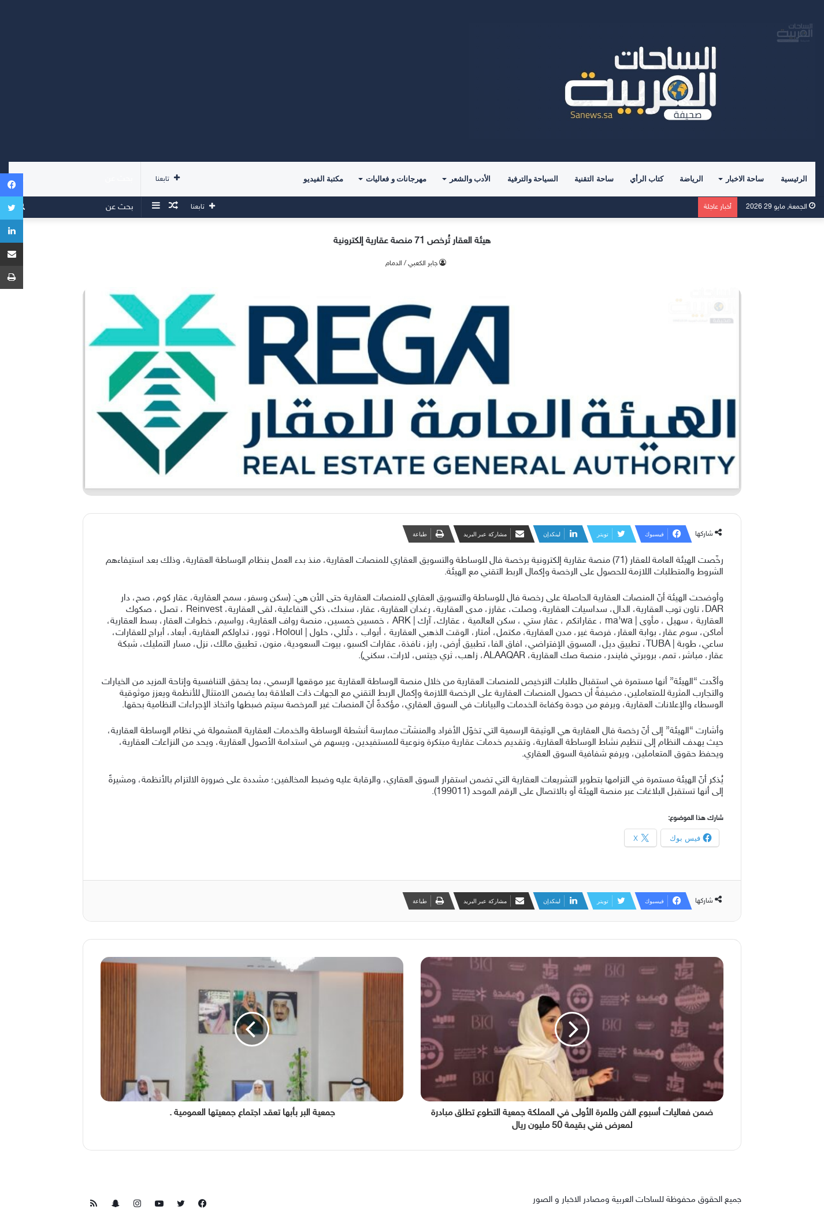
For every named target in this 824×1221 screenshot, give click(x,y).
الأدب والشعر (470, 179)
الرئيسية (794, 179)
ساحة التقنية (593, 179)
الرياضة (691, 179)
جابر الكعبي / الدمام (411, 263)
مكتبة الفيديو (323, 179)
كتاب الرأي (646, 179)
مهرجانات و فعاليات (396, 179)
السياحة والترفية (532, 179)
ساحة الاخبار (745, 179)
